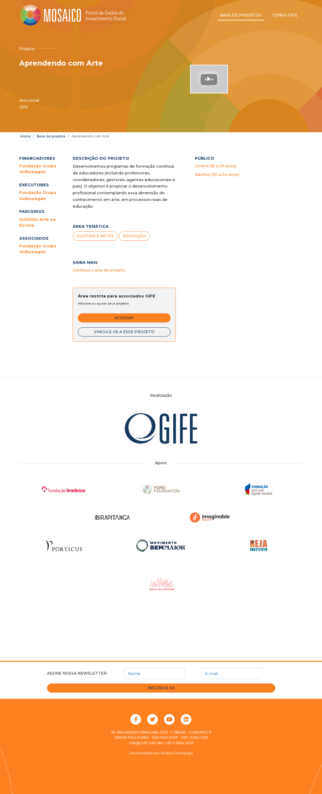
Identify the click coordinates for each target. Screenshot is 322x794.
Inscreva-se (161, 688)
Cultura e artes (95, 236)
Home (25, 136)
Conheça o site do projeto (99, 270)
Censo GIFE (285, 15)
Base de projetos (241, 15)
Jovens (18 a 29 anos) (215, 166)
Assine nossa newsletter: (77, 673)
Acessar (124, 317)
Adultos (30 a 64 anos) (217, 174)
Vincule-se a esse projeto (124, 332)
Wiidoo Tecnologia (177, 753)
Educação (134, 236)
